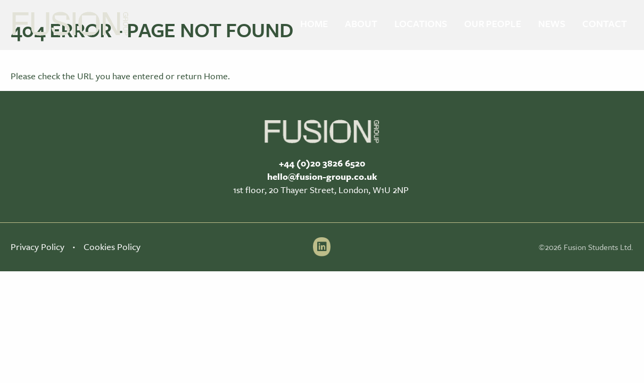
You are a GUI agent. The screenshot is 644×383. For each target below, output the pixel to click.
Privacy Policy (37, 246)
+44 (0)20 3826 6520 (322, 163)
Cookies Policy (112, 246)
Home (216, 75)
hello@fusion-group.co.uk (322, 176)
